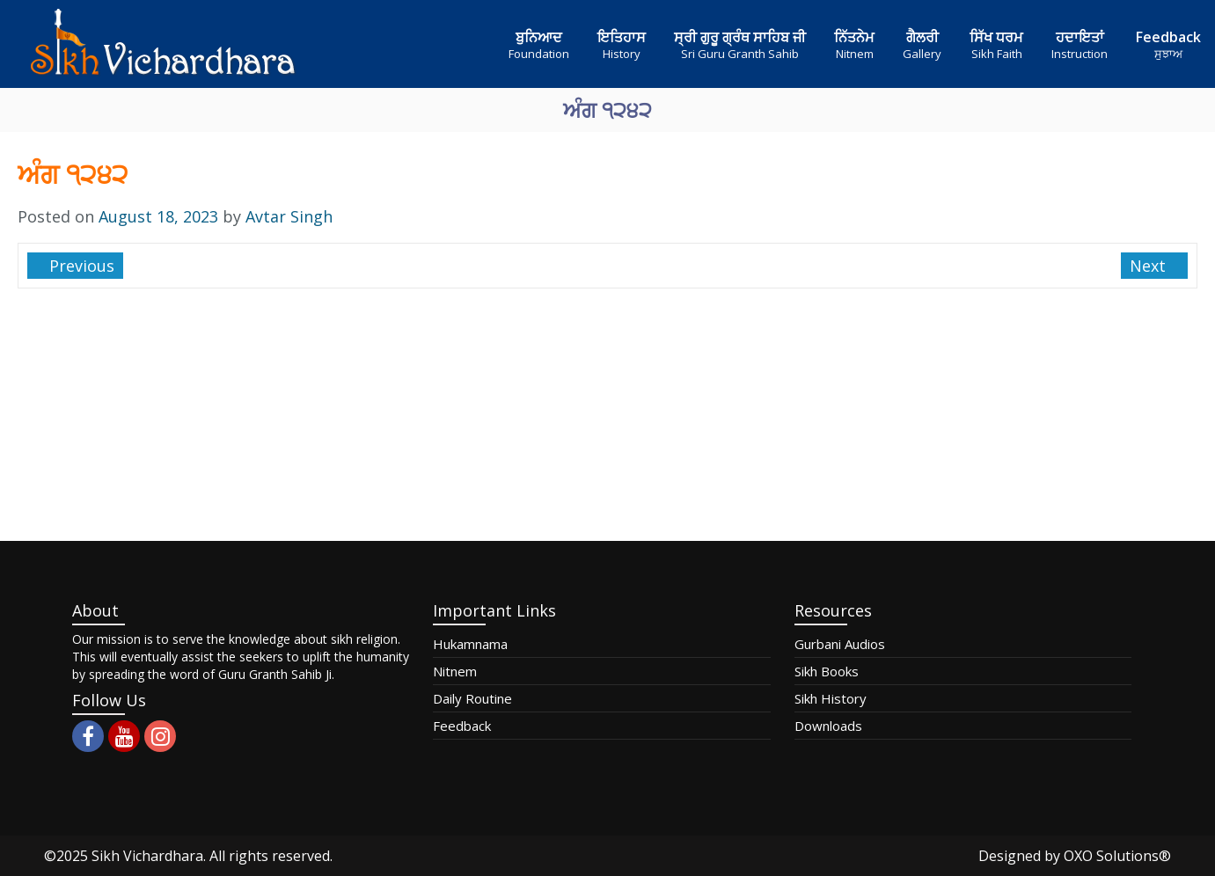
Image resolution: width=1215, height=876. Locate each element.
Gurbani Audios (839, 644)
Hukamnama (470, 644)
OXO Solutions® (1117, 855)
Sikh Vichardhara (147, 855)
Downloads (828, 725)
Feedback (462, 725)
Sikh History (830, 698)
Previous (79, 265)
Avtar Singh (289, 216)
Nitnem (455, 671)
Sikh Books (826, 671)
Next (1150, 265)
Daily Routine (472, 698)
